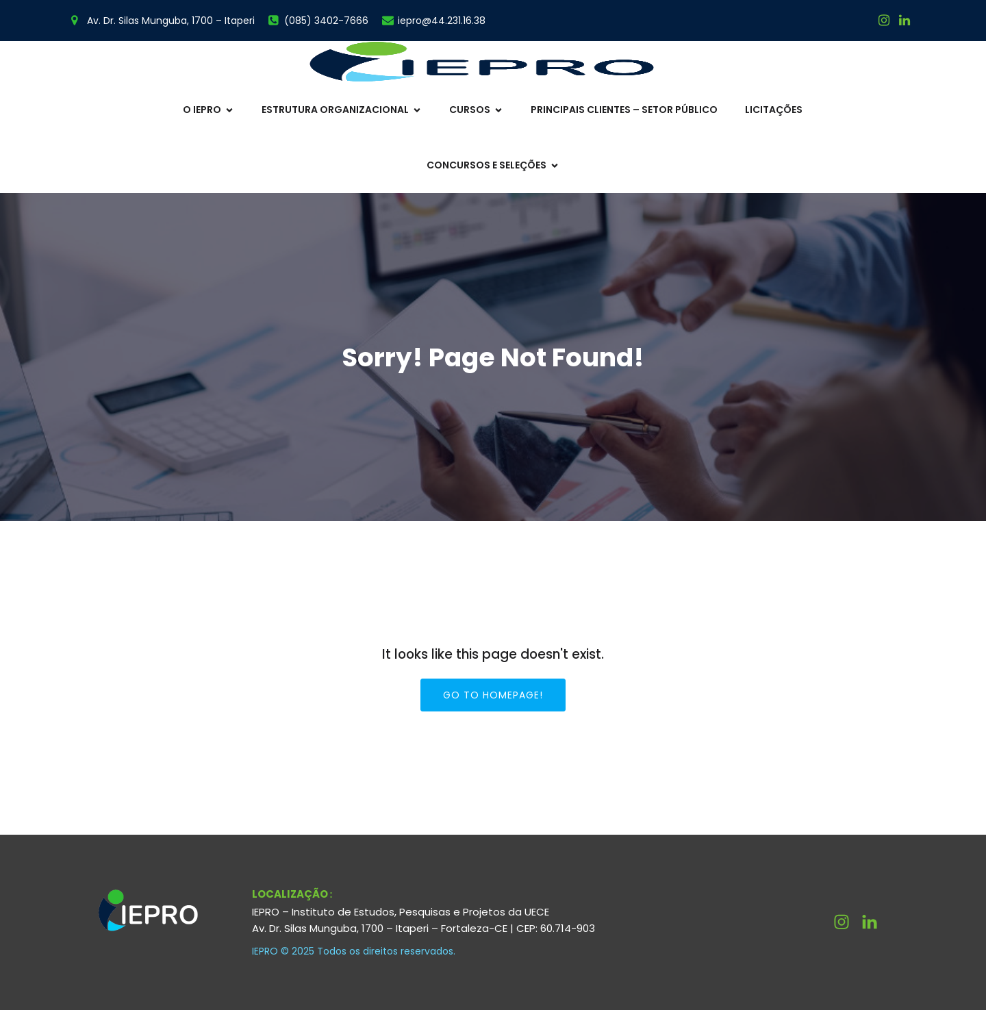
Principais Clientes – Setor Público (624, 109)
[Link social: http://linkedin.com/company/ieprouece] (875, 922)
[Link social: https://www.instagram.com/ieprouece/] (884, 20)
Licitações (773, 109)
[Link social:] (904, 20)
